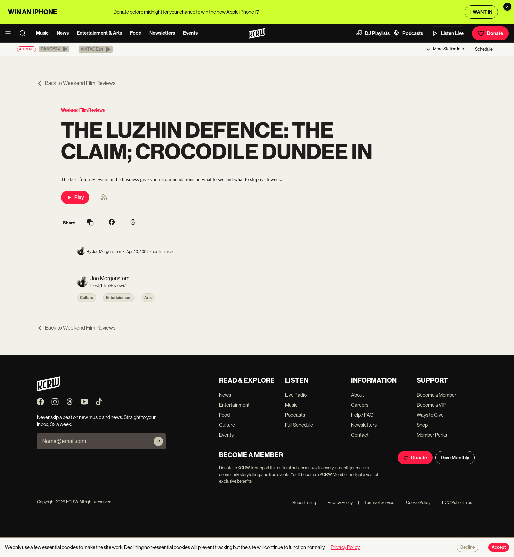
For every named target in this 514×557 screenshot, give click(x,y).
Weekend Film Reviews (83, 110)
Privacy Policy (337, 502)
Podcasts (408, 33)
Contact (360, 435)
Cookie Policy (415, 502)
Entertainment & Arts (99, 33)
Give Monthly (455, 458)
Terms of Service (376, 502)
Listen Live (448, 33)
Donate (490, 33)
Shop (422, 425)
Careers (359, 405)
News (63, 33)
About (357, 395)
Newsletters (162, 33)
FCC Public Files (454, 502)
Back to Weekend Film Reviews (76, 83)
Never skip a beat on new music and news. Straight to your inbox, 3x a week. (96, 420)
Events (190, 33)
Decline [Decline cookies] (467, 547)
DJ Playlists (373, 33)
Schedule (484, 49)
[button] (54, 49)
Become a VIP (431, 405)
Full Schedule (299, 425)
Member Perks (432, 435)
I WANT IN (481, 12)
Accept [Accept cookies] (499, 547)
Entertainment (119, 297)
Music (42, 33)
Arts (148, 297)
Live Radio (296, 395)
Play (75, 197)
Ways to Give (430, 415)
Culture (86, 297)
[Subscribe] (158, 441)
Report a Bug (304, 502)
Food (135, 33)
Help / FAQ (362, 415)
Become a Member (436, 395)
